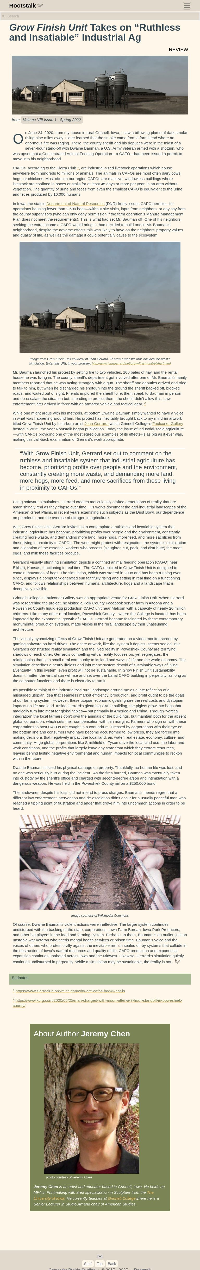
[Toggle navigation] (187, 6)
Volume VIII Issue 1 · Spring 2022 (52, 119)
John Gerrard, (96, 423)
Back (112, 1264)
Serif (88, 1264)
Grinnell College (122, 1198)
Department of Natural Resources (75, 203)
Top (100, 1264)
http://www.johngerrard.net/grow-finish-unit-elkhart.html (131, 363)
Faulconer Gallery (167, 423)
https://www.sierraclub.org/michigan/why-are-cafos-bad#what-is (70, 991)
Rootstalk (26, 5)
